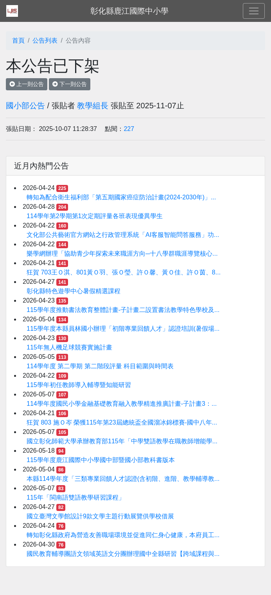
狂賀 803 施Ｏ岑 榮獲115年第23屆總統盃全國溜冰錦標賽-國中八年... (122, 422)
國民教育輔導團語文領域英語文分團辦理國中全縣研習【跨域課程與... (123, 553)
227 (129, 128)
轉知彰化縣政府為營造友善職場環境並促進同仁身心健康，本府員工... (123, 535)
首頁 (18, 40)
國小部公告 (25, 105)
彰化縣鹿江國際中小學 (129, 11)
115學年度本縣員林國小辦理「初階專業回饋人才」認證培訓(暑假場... (123, 328)
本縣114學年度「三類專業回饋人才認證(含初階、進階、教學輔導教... (123, 478)
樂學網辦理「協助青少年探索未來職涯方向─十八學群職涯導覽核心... (122, 253)
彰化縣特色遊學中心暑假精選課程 (73, 291)
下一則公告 (69, 84)
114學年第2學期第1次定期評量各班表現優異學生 (95, 216)
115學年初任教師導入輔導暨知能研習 (79, 385)
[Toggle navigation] (254, 11)
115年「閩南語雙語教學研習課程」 (76, 497)
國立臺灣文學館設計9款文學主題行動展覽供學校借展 (100, 516)
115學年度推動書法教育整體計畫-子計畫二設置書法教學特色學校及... (123, 309)
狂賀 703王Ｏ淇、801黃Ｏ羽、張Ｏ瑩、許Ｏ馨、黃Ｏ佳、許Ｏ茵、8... (124, 272)
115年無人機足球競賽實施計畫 (69, 347)
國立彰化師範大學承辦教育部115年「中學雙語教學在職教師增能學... (122, 441)
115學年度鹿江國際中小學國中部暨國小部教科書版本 (101, 460)
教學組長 (92, 105)
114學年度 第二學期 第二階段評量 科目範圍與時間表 (100, 366)
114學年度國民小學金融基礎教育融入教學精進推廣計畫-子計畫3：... (122, 403)
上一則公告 (26, 84)
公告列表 (44, 40)
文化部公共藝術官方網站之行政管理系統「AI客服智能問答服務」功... (123, 234)
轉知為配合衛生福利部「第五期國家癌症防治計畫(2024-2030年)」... (121, 197)
